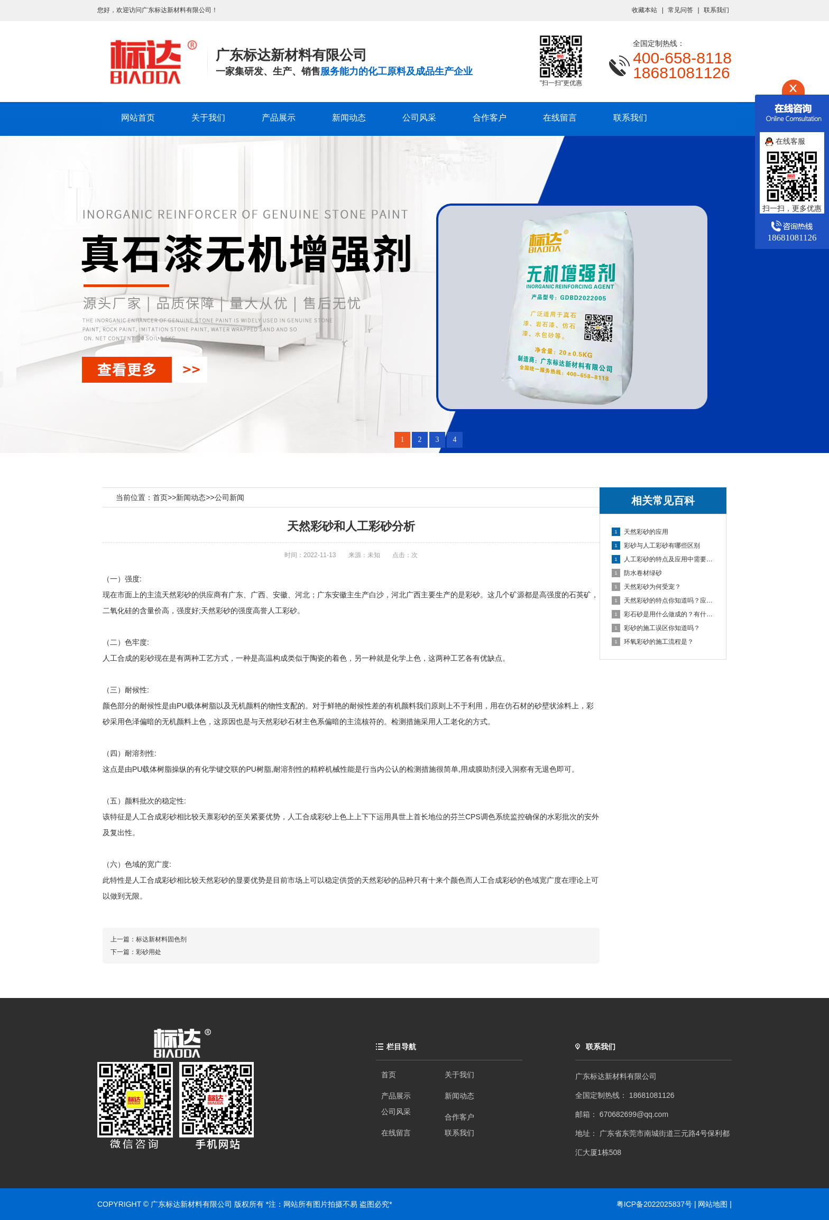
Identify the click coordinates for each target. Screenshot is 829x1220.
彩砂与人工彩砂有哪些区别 (656, 545)
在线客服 (785, 141)
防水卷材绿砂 (637, 573)
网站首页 (138, 117)
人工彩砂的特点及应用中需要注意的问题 (663, 559)
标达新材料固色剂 (161, 939)
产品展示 (279, 117)
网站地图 (712, 1204)
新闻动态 (349, 117)
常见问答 (680, 10)
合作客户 (489, 117)
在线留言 (560, 117)
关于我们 (208, 117)
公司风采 (419, 117)
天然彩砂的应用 (640, 532)
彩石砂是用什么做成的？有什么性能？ (663, 614)
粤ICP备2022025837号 (655, 1204)
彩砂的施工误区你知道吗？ (656, 628)
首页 (160, 497)
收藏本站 (644, 10)
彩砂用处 (148, 952)
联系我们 (716, 10)
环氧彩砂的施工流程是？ (653, 641)
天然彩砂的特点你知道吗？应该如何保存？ (663, 600)
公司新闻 (229, 497)
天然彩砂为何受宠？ (646, 587)
